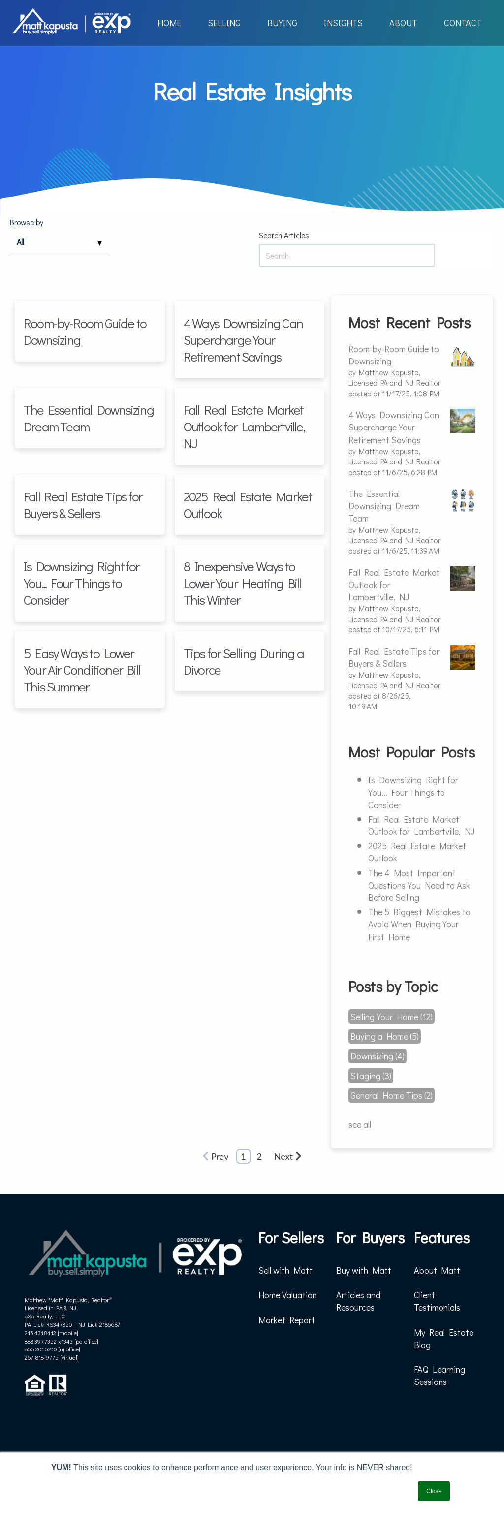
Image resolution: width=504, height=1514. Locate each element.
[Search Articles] (347, 255)
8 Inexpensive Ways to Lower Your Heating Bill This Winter (242, 583)
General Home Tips (391, 1095)
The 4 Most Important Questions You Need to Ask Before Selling (419, 885)
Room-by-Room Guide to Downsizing (85, 331)
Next (288, 1156)
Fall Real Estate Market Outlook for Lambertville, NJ (244, 426)
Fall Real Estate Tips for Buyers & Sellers (83, 505)
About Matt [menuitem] (437, 1270)
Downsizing (377, 1056)
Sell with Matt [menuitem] (285, 1270)
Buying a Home (384, 1036)
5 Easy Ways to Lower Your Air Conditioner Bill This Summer (82, 669)
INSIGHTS (343, 23)
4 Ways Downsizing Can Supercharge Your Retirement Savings (243, 339)
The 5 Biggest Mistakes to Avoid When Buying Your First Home (419, 924)
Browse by (26, 222)
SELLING (224, 23)
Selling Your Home (391, 1016)
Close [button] (433, 1491)
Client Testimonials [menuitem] (437, 1301)
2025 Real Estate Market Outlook (248, 505)
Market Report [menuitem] (286, 1320)
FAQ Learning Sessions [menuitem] (439, 1375)
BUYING (282, 23)
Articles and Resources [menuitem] (358, 1301)
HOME (169, 23)
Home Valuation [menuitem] (287, 1295)
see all (359, 1124)
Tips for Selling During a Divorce (244, 661)
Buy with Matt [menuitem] (363, 1270)
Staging (370, 1076)
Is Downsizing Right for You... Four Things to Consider (82, 583)
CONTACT (463, 23)
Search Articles (284, 235)
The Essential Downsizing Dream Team (89, 418)
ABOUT (403, 23)
